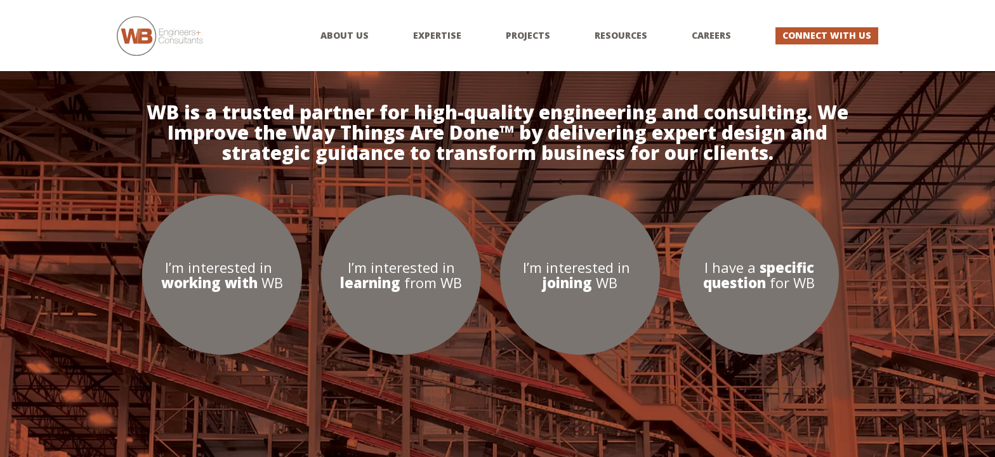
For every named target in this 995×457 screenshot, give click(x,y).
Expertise (437, 35)
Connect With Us (826, 35)
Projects (528, 35)
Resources (621, 35)
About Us (344, 35)
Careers (711, 35)
